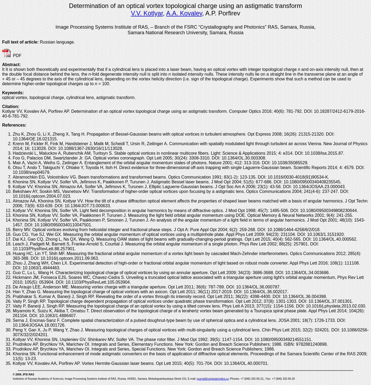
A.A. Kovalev (184, 13)
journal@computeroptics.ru (213, 378)
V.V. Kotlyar (147, 13)
